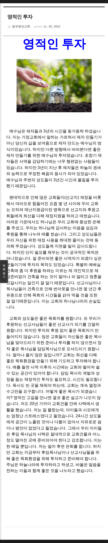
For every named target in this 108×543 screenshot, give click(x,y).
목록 (4, 271)
